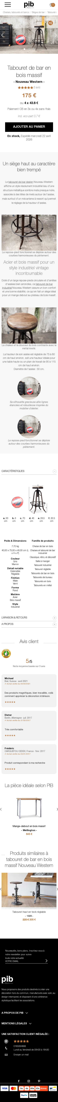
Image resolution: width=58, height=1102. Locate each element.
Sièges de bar (38, 13)
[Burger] (8, 5)
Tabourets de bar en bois (42, 574)
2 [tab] (29, 49)
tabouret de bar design (20, 182)
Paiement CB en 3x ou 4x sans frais (29, 109)
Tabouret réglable (43, 569)
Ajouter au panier (29, 127)
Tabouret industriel (42, 565)
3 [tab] (33, 49)
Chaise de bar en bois (42, 546)
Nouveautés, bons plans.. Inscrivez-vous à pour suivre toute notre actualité (24, 955)
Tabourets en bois (42, 582)
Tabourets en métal (43, 586)
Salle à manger (43, 561)
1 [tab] (24, 49)
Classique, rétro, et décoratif (43, 557)
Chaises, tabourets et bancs (16, 13)
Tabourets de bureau (42, 578)
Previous (2, 35)
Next (56, 35)
